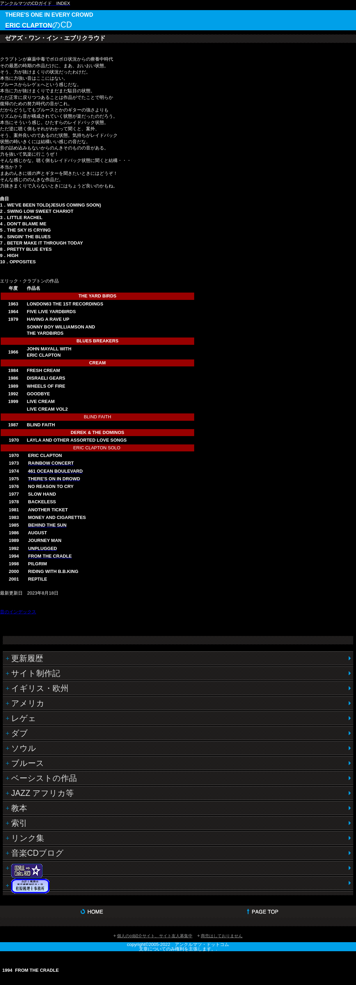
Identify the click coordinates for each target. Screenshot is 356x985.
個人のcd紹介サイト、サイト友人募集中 (154, 935)
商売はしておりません (222, 935)
